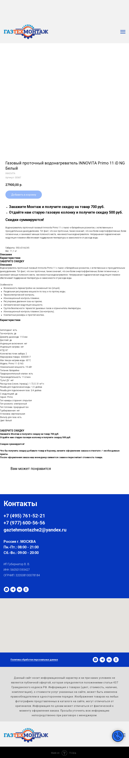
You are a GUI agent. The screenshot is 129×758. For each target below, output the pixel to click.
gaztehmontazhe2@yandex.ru (35, 530)
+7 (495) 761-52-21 (24, 515)
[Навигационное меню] (122, 32)
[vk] (19, 589)
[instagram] (95, 659)
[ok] (26, 589)
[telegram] (13, 589)
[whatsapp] (6, 589)
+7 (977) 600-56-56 (24, 523)
